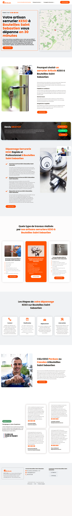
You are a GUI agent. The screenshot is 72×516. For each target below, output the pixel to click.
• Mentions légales (41, 484)
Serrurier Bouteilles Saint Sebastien (24, 2)
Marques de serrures (37, 2)
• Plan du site (29, 484)
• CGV (35, 484)
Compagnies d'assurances (49, 2)
